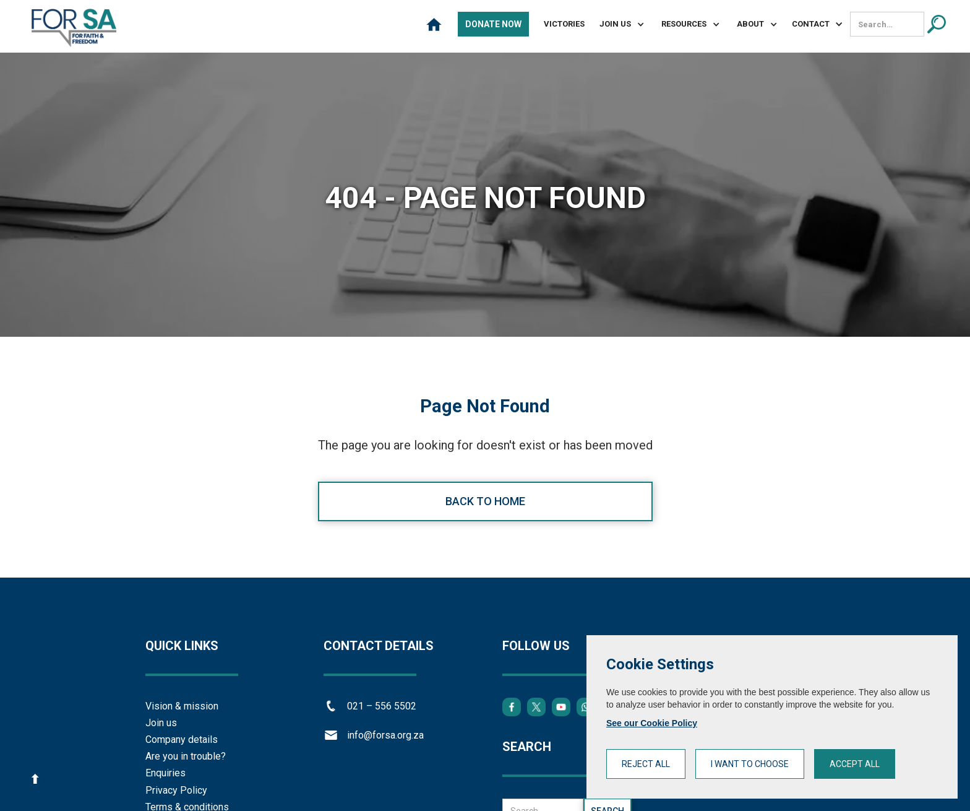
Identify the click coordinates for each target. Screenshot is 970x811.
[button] (616, 24)
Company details (181, 739)
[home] (74, 28)
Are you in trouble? (185, 756)
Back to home (485, 501)
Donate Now (493, 24)
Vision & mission (181, 706)
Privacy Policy (176, 790)
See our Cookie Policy (651, 723)
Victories (564, 23)
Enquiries (165, 773)
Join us (161, 723)
